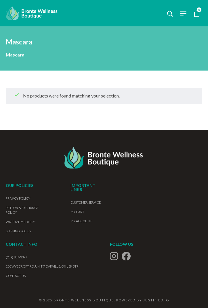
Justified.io (156, 300)
